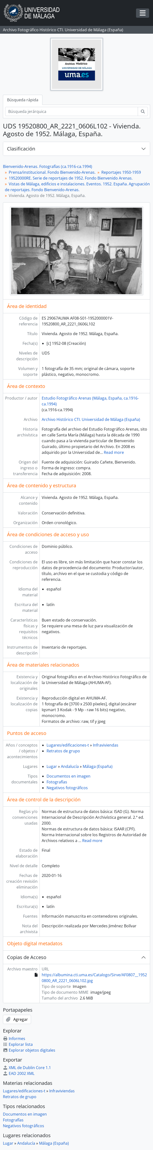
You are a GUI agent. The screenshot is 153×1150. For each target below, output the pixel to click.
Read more (114, 452)
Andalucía (70, 766)
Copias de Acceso (26, 957)
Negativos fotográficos (67, 787)
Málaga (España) (98, 766)
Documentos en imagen (68, 776)
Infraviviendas (105, 745)
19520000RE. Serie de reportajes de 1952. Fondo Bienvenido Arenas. (71, 178)
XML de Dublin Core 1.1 (27, 1067)
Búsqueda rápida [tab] (22, 99)
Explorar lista (18, 1044)
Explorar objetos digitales (29, 1050)
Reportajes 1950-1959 (121, 172)
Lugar (52, 766)
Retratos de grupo (63, 751)
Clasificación (21, 148)
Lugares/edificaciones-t (68, 745)
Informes (14, 1038)
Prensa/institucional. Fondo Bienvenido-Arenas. (52, 172)
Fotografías (57, 782)
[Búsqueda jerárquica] (71, 111)
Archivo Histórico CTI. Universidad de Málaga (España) (91, 419)
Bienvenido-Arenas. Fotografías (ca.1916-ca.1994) (47, 166)
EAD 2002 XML (18, 1073)
